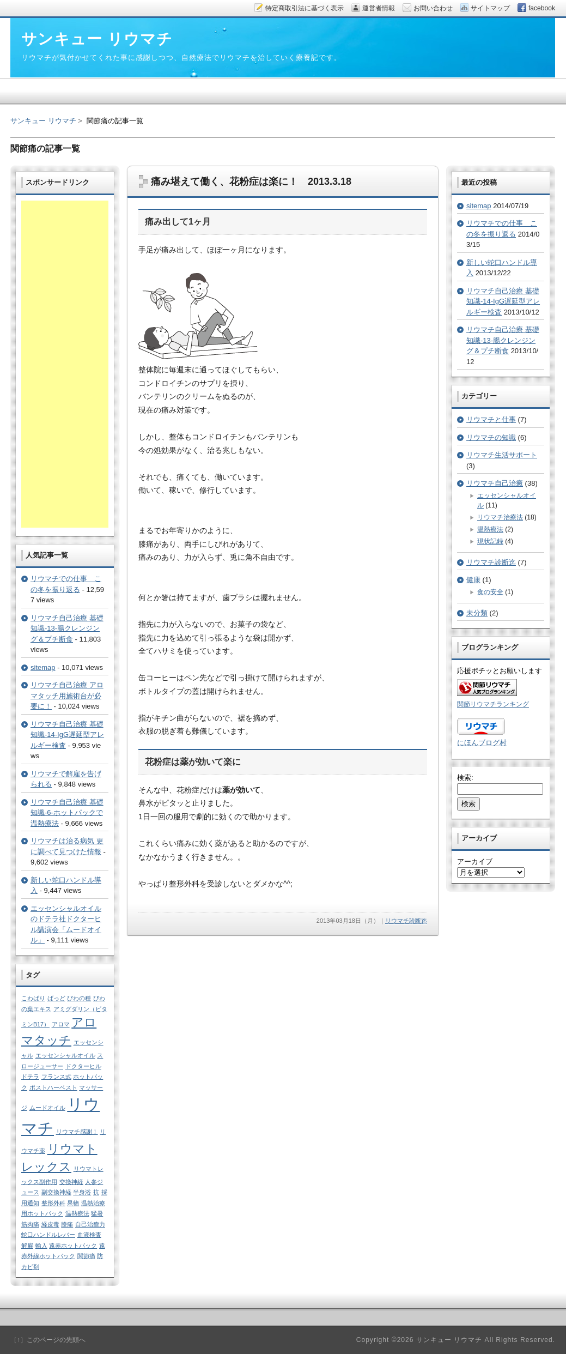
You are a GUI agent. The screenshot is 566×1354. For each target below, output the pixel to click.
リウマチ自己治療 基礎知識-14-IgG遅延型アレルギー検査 (67, 734)
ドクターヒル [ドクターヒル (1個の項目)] (83, 1066)
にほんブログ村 (482, 743)
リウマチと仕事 (491, 419)
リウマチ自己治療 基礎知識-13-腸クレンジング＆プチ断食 (67, 628)
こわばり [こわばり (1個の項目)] (33, 998)
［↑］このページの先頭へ (48, 1340)
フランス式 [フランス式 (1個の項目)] (56, 1076)
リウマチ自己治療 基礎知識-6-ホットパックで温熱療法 (67, 812)
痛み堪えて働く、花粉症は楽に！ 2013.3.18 (251, 181)
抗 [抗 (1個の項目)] (96, 1192)
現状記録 (490, 541)
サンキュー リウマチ (43, 121)
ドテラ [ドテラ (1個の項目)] (30, 1076)
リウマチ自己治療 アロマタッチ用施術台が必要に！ (67, 695)
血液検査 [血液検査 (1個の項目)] (89, 1234)
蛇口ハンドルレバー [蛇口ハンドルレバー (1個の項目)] (48, 1234)
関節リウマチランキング (493, 704)
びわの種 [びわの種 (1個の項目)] (79, 998)
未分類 (477, 613)
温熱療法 (490, 529)
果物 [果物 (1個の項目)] (73, 1203)
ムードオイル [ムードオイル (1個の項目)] (47, 1107)
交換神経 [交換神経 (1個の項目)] (71, 1181)
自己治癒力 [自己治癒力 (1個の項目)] (90, 1224)
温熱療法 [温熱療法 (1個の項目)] (77, 1213)
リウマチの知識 (491, 437)
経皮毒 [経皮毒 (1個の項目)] (50, 1224)
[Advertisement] (64, 364)
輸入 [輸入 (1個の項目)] (41, 1245)
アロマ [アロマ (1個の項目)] (61, 1024)
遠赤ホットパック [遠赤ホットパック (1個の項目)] (73, 1245)
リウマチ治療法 (500, 517)
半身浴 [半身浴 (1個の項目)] (82, 1192)
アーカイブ (474, 861)
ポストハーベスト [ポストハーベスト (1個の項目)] (53, 1087)
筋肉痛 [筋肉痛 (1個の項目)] (30, 1224)
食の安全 (490, 592)
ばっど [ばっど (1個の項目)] (56, 998)
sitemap (43, 667)
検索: (465, 777)
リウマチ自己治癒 (494, 483)
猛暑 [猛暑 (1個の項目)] (97, 1213)
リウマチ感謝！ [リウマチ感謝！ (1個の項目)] (77, 1131)
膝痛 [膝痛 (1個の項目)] (67, 1224)
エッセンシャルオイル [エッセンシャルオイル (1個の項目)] (65, 1055)
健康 (473, 580)
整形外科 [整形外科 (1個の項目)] (53, 1203)
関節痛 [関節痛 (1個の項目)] (86, 1256)
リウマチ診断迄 (406, 920)
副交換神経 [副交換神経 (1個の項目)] (56, 1192)
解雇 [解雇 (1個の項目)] (27, 1245)
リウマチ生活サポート (501, 455)
